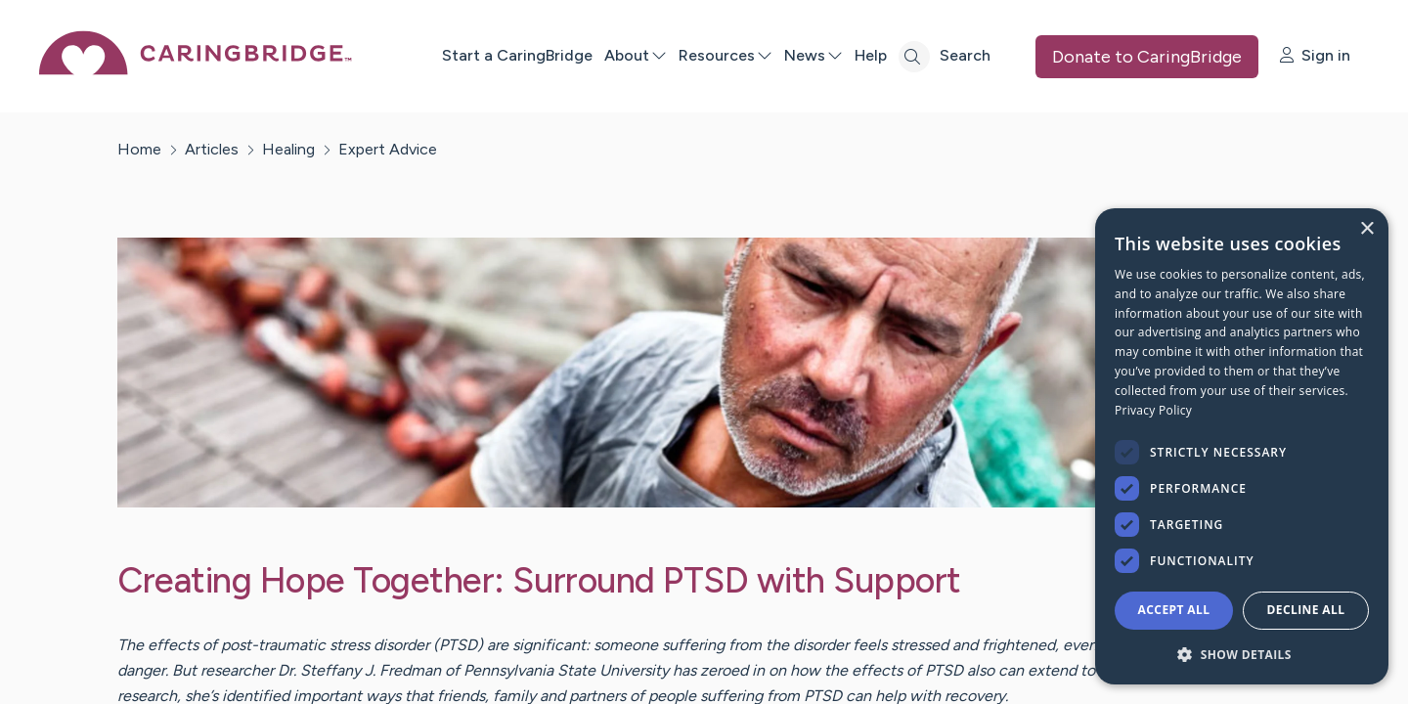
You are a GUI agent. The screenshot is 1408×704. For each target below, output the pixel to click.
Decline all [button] (1306, 609)
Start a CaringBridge (517, 55)
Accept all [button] (1174, 609)
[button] (1242, 653)
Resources (725, 55)
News (813, 55)
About (635, 55)
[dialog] (1241, 446)
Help (871, 55)
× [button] (1366, 229)
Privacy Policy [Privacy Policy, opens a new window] (1153, 410)
